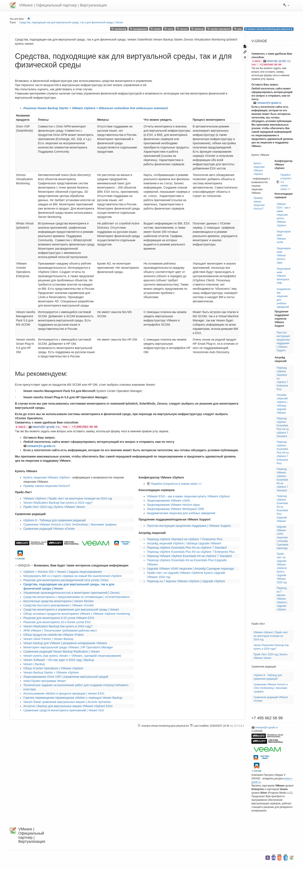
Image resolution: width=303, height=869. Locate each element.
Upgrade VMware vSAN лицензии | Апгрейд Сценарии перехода (190, 568)
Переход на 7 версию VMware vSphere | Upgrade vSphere (186, 581)
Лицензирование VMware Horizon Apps (173, 504)
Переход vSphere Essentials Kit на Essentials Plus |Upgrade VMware (282, 509)
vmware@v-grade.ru (45, 427)
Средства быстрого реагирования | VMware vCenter (58, 605)
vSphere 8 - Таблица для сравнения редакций (54, 520)
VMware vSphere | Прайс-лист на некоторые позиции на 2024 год (67, 498)
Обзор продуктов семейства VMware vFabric (53, 634)
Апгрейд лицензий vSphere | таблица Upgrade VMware (184, 543)
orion (168, 29)
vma (238, 29)
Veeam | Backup (34, 664)
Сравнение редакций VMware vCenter (49, 528)
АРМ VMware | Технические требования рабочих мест (60, 630)
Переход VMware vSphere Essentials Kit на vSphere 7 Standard (189, 556)
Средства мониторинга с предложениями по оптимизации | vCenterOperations (76, 597)
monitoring (118, 29)
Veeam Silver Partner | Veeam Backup (48, 639)
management (138, 29)
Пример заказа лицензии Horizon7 (46, 486)
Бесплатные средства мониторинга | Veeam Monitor (58, 601)
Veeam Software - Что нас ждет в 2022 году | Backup (58, 660)
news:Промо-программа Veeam (44, 681)
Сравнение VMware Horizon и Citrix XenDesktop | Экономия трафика (70, 524)
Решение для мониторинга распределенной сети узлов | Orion (65, 580)
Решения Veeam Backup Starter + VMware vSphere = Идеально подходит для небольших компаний (95, 108)
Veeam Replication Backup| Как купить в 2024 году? (58, 502)
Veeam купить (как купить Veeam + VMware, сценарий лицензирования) (72, 655)
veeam (155, 29)
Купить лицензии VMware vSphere (46, 477)
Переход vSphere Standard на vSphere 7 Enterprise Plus (184, 539)
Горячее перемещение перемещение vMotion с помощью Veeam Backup (72, 697)
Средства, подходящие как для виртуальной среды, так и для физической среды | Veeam (71, 22)
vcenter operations (218, 29)
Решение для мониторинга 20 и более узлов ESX (57, 622)
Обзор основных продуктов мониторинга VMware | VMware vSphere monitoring (76, 613)
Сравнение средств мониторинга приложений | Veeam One (63, 710)
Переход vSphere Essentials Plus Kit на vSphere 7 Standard (187, 547)
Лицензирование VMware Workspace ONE (175, 509)
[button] (286, 5)
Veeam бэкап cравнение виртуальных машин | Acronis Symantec (67, 702)
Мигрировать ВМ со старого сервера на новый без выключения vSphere (72, 576)
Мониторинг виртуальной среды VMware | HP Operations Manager (68, 647)
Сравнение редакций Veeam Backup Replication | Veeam (61, 651)
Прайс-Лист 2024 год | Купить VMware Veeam (54, 507)
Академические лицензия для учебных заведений (181, 513)
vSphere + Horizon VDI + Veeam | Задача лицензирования (62, 571)
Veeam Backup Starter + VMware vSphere (51, 672)
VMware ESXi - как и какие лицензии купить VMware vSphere (188, 496)
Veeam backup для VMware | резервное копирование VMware (65, 643)
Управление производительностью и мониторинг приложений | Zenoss (71, 592)
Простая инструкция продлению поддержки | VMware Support (189, 525)
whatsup (197, 29)
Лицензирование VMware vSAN (168, 500)
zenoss (182, 29)
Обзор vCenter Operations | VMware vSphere (53, 668)
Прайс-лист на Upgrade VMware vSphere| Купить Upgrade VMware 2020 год (282, 568)
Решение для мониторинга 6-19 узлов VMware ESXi (58, 618)
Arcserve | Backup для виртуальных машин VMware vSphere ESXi (68, 706)
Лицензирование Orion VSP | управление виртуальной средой (65, 676)
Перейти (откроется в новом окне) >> (176, 483)
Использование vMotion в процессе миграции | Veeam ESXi (63, 693)
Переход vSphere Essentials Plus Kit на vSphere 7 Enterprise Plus (191, 551)
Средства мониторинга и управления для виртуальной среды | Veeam (71, 609)
